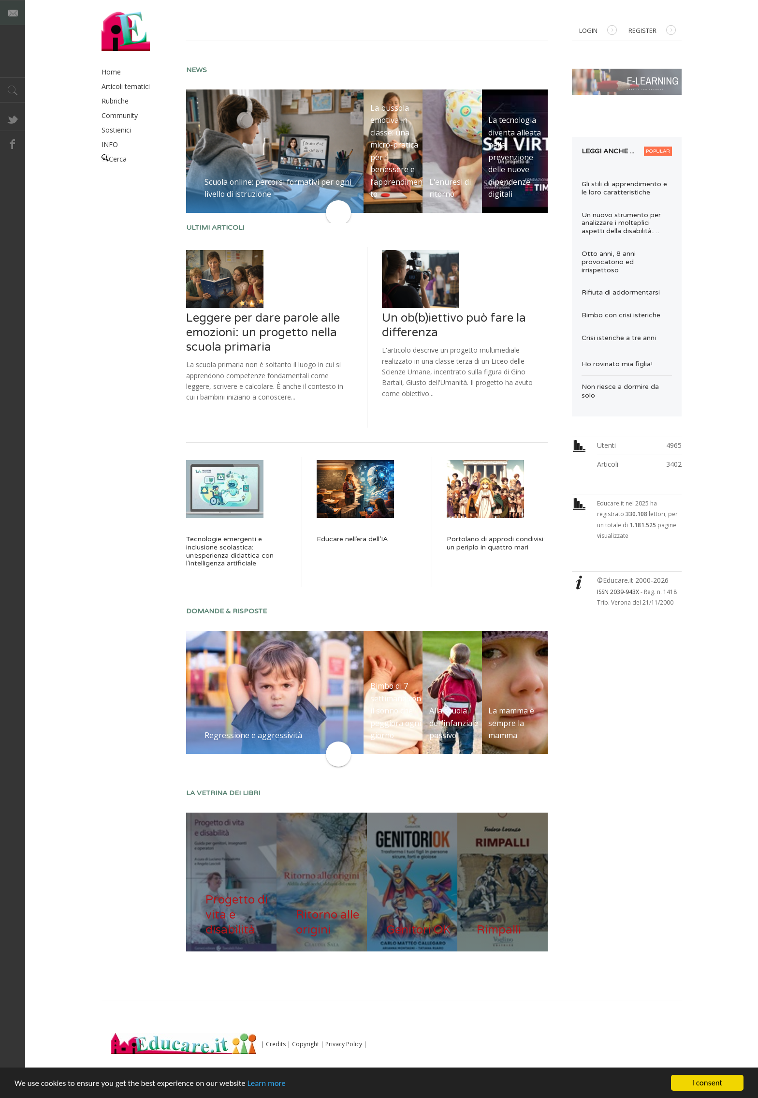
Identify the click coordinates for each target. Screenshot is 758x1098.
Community (120, 115)
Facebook (12, 143)
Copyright (305, 1044)
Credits (276, 1044)
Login (598, 31)
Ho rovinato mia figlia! (617, 364)
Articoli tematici (126, 86)
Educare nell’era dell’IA (352, 539)
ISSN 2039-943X (618, 592)
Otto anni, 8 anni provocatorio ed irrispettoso (609, 262)
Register (652, 31)
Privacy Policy (343, 1044)
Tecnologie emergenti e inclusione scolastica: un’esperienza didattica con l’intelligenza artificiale (230, 551)
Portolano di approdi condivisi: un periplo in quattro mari (496, 543)
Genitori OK (418, 930)
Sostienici (116, 129)
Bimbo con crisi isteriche (621, 315)
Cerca (114, 158)
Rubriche (115, 100)
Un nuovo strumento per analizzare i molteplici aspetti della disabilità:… (621, 223)
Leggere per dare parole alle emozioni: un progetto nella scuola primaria (263, 332)
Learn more (267, 1083)
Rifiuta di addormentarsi (621, 292)
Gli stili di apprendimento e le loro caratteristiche (624, 188)
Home (111, 71)
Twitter (12, 118)
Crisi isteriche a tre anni (619, 338)
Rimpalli (499, 930)
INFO (110, 144)
